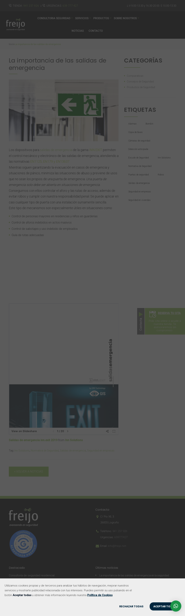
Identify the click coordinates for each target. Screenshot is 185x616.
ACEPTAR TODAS (164, 606)
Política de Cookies (99, 595)
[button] (175, 606)
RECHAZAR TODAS (131, 606)
